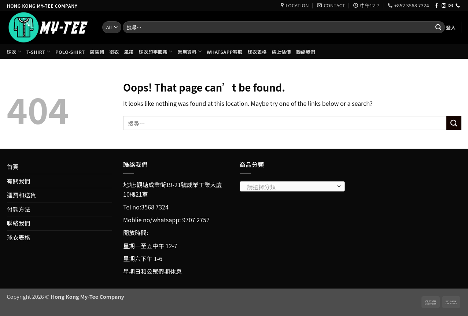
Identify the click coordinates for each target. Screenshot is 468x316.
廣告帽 (97, 51)
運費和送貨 (21, 194)
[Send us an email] (451, 5)
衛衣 (114, 51)
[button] (451, 27)
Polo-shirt (70, 51)
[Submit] (438, 27)
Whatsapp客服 (224, 51)
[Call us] (458, 5)
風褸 (128, 51)
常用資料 (189, 51)
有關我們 (18, 180)
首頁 (13, 166)
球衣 (14, 51)
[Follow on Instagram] (444, 5)
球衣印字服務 (156, 51)
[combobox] (292, 186)
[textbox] (290, 187)
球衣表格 (256, 51)
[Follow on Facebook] (436, 5)
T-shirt (38, 51)
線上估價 (281, 51)
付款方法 (18, 209)
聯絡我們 (305, 51)
